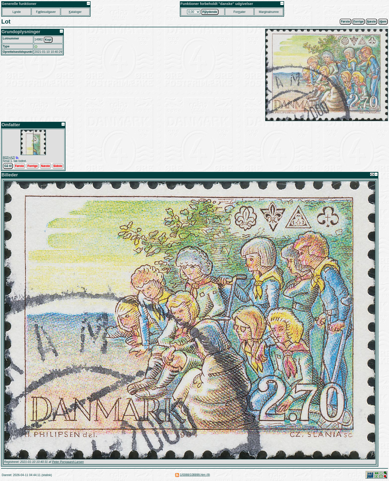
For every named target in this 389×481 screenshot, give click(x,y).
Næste (45, 166)
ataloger (75, 12)
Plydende (209, 12)
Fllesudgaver (46, 12)
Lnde (16, 12)
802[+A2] (9, 157)
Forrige (32, 166)
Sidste (57, 166)
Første (345, 21)
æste (371, 21)
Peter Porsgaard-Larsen (68, 462)
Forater (239, 12)
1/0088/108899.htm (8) (195, 475)
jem (383, 21)
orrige (358, 21)
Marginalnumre (269, 12)
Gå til (8, 166)
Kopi (48, 39)
